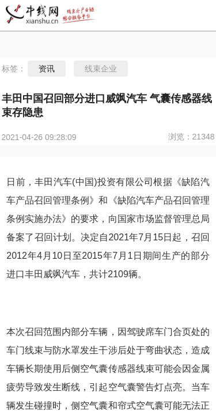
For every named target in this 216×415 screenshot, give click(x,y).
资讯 (47, 68)
